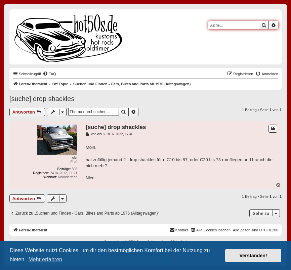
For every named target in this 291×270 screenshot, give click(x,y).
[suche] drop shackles (41, 98)
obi (74, 158)
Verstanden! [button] (253, 255)
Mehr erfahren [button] (45, 259)
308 (74, 169)
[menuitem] (49, 74)
